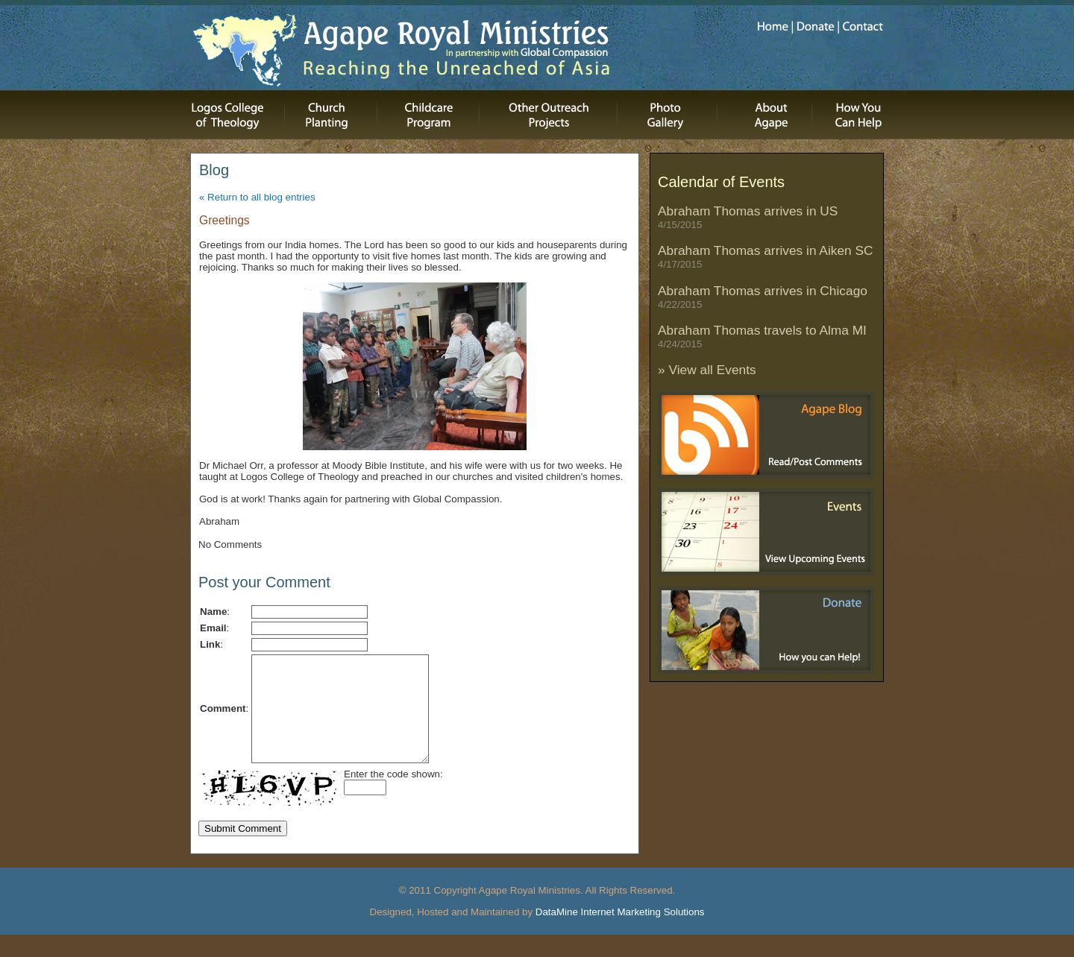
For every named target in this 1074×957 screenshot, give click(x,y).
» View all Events (707, 369)
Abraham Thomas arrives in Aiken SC (765, 256)
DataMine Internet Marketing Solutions (620, 934)
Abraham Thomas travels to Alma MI (762, 336)
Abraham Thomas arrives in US (748, 216)
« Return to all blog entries (257, 197)
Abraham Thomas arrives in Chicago (762, 296)
